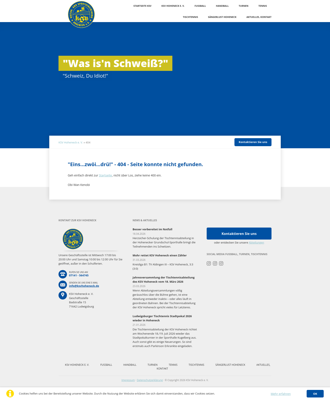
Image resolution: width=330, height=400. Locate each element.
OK (315, 394)
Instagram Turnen (209, 263)
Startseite (105, 175)
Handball (222, 5)
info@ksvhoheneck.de (84, 286)
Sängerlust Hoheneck (222, 17)
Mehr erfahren (281, 394)
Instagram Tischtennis (221, 263)
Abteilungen (256, 242)
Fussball (200, 5)
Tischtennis (190, 17)
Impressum (128, 380)
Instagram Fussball (215, 263)
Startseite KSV (142, 5)
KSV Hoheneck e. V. (173, 5)
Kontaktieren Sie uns (253, 142)
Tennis (262, 5)
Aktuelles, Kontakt (258, 17)
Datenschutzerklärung (150, 380)
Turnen (243, 5)
